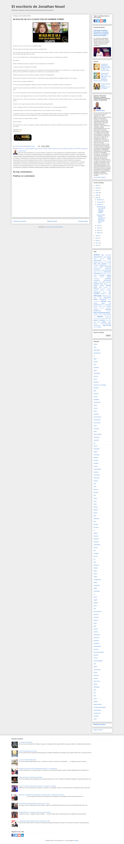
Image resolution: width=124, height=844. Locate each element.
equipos (96, 282)
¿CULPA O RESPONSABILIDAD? (27, 759)
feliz (59, 148)
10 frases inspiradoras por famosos (28, 751)
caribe (109, 265)
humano (96, 289)
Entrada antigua (83, 221)
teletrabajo (102, 320)
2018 (97, 240)
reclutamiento (97, 310)
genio (110, 283)
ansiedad (102, 258)
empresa (54, 148)
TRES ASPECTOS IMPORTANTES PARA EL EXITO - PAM (34, 803)
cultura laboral (100, 272)
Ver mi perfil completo (100, 177)
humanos (102, 289)
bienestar (96, 262)
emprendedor (97, 278)
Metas (96, 299)
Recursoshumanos (102, 313)
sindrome (99, 318)
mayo (98, 228)
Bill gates (31, 148)
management (107, 297)
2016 (97, 245)
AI (103, 257)
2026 (97, 185)
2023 (97, 192)
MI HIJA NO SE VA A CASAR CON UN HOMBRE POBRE (101, 209)
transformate (84, 148)
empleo (109, 276)
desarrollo (97, 273)
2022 (97, 195)
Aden (102, 255)
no (99, 301)
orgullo (109, 301)
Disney (104, 273)
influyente (109, 290)
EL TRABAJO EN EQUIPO (26, 742)
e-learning (101, 275)
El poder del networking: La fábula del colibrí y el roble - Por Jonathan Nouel (106, 67)
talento (96, 320)
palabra (95, 303)
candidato (96, 265)
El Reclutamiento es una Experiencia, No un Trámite (105, 86)
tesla (107, 320)
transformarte (97, 325)
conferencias (108, 268)
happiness (105, 287)
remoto (100, 314)
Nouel (74, 148)
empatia (95, 276)
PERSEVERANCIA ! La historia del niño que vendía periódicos (35, 812)
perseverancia (97, 304)
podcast (96, 306)
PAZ (110, 303)
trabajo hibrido (98, 704)
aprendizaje (97, 260)
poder (100, 306)
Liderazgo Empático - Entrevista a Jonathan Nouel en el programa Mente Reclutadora (101, 33)
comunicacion (97, 268)
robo (95, 316)
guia (100, 287)
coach (101, 267)
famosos (108, 282)
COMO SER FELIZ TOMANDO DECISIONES (30, 777)
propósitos (108, 309)
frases (105, 284)
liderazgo (70, 148)
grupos (95, 287)
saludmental (108, 316)
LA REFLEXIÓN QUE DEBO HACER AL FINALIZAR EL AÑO (34, 821)
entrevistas (107, 280)
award (109, 260)
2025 (97, 188)
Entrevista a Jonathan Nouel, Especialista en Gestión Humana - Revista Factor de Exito (41, 794)
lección (103, 293)
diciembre (100, 199)
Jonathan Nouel (100, 110)
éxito (103, 282)
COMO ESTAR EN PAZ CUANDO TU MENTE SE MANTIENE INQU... (101, 218)
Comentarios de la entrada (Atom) (54, 227)
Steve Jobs (108, 318)
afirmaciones (98, 257)
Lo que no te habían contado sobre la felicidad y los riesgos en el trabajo (37, 786)
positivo (109, 306)
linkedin (105, 296)
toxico (98, 322)
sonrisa (103, 318)
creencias (108, 270)
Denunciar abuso (99, 724)
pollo (104, 306)
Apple (27, 148)
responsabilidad (107, 314)
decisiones (107, 272)
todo (95, 322)
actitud (20, 148)
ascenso (105, 260)
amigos (109, 257)
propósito (96, 309)
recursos (109, 310)
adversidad (108, 255)
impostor (95, 290)
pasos (103, 303)
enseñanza (97, 280)
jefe (110, 292)
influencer (102, 290)
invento (104, 292)
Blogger (76, 840)
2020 (97, 235)
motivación (102, 299)
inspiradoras (97, 292)
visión (99, 327)
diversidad (108, 273)
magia (100, 297)
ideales (109, 289)
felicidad (96, 284)
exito (100, 282)
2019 (97, 238)
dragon (95, 275)
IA (106, 289)
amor (23, 148)
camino (109, 263)
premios (95, 307)
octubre (99, 204)
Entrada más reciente (19, 221)
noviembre (100, 202)
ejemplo (50, 148)
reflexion (96, 314)
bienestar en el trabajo (104, 262)
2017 (97, 243)
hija (61, 148)
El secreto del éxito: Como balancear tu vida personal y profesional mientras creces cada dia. (102, 77)
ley (106, 293)
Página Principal (52, 221)
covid (102, 270)
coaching (45, 148)
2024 (97, 190)
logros (109, 296)
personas (108, 304)
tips (110, 320)
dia (101, 273)
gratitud (108, 285)
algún (105, 257)
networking (96, 301)
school (95, 318)
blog (36, 148)
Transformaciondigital (105, 323)
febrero (99, 232)
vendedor (96, 327)
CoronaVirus (97, 270)
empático (102, 276)
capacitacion (103, 265)
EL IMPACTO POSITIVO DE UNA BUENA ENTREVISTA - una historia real (38, 768)
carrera (95, 267)
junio (98, 225)
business (39, 148)
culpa (95, 272)
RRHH (78, 148)
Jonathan (65, 148)
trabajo (104, 322)
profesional (101, 307)
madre (95, 297)
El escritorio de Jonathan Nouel (38, 7)
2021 (97, 197)
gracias (102, 285)
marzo (99, 230)
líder (110, 293)
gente (95, 285)
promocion (108, 307)
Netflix (109, 299)
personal (104, 304)
